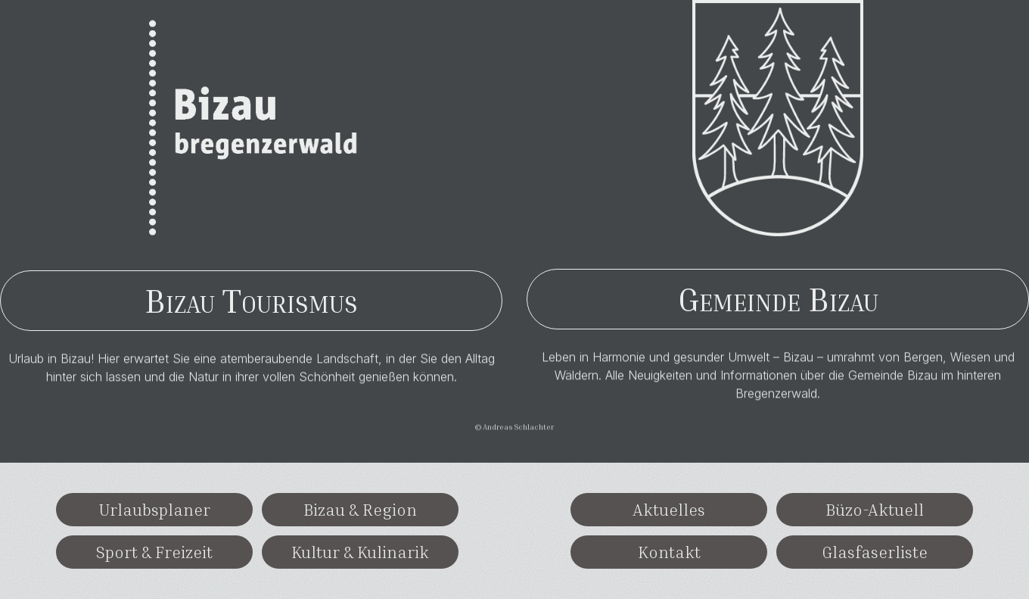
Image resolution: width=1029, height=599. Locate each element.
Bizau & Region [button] (360, 509)
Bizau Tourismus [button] (251, 300)
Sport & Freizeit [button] (154, 552)
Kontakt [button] (669, 552)
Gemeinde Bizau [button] (778, 299)
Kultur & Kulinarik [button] (360, 552)
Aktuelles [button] (669, 509)
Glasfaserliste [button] (875, 552)
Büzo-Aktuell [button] (874, 509)
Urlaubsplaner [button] (154, 509)
